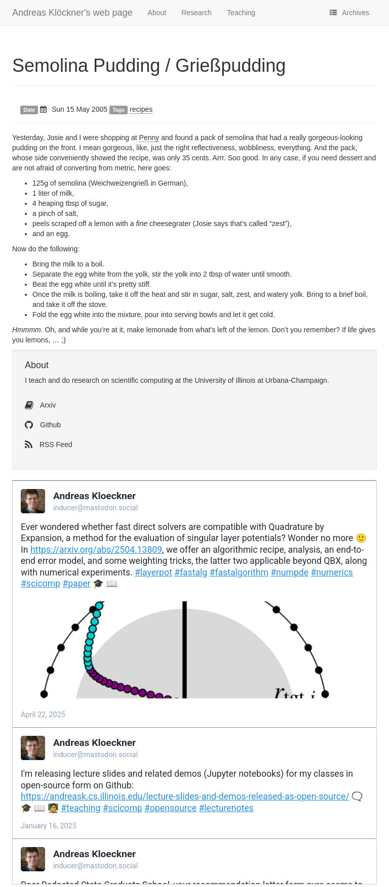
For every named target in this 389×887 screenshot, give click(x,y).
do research (80, 380)
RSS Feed (48, 444)
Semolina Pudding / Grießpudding (149, 65)
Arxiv (40, 405)
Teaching (241, 13)
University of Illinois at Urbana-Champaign (260, 380)
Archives (349, 13)
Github (43, 425)
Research (196, 13)
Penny (149, 138)
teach (37, 380)
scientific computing (142, 380)
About (157, 13)
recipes (141, 109)
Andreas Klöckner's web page (72, 13)
